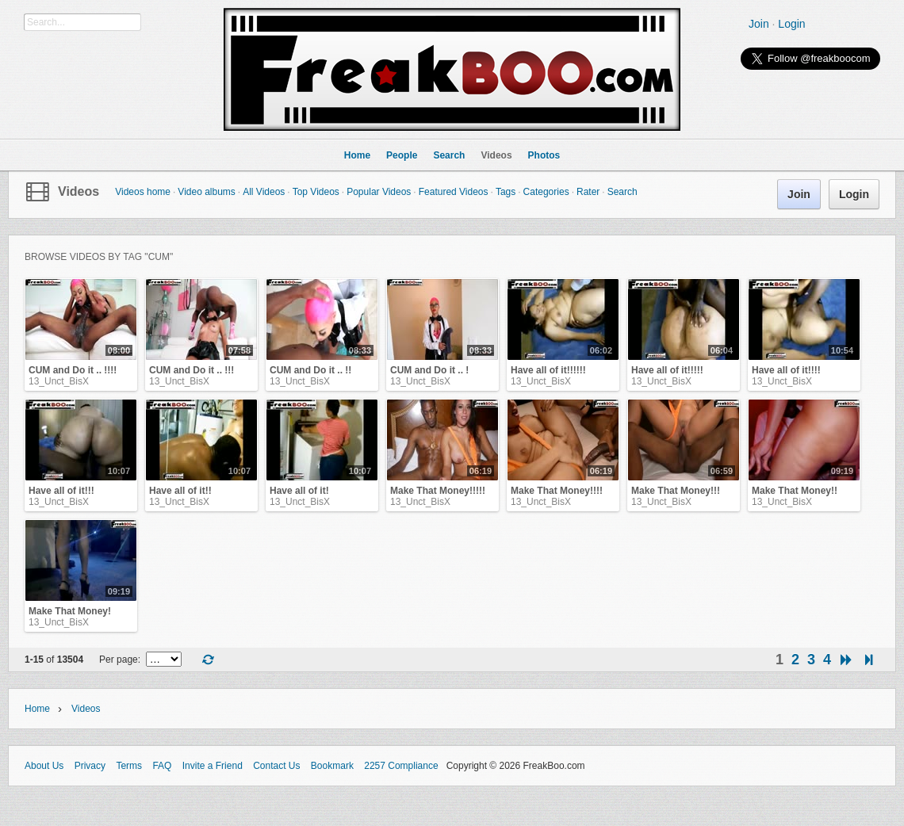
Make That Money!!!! (557, 490)
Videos (78, 191)
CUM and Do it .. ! (429, 370)
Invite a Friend (212, 765)
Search (622, 191)
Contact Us (276, 765)
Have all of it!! (180, 490)
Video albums (207, 191)
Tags (505, 191)
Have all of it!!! (61, 490)
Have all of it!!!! (786, 370)
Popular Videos (379, 191)
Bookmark (332, 765)
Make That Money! (70, 611)
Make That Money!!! (675, 490)
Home (37, 708)
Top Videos (316, 191)
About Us (44, 765)
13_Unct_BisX (59, 381)
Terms (129, 765)
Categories (546, 191)
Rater (587, 191)
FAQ (161, 765)
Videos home (142, 191)
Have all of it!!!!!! (548, 370)
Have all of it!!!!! (667, 370)
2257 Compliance (401, 765)
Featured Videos (453, 191)
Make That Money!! (794, 490)
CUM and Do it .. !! (310, 370)
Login (791, 23)
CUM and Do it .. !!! (191, 370)
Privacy (90, 765)
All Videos (264, 191)
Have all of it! (299, 490)
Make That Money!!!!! (437, 490)
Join (759, 23)
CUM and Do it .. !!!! (73, 370)
